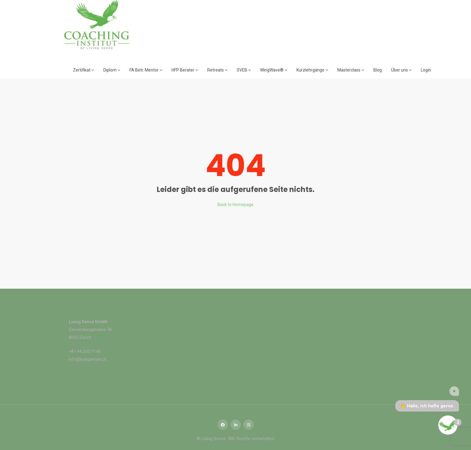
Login (426, 70)
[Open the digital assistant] (447, 425)
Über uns (401, 70)
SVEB (244, 70)
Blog (377, 70)
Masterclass (350, 70)
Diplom (111, 70)
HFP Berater (185, 70)
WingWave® (273, 70)
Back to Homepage (235, 204)
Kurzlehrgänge (312, 70)
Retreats (217, 70)
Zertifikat (83, 70)
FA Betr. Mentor (145, 70)
